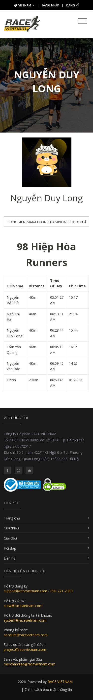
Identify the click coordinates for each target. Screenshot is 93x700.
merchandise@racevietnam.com (29, 664)
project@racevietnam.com (25, 649)
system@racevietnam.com (25, 620)
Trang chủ (12, 518)
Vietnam (26, 5)
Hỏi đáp (10, 548)
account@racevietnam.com (26, 634)
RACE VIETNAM (60, 681)
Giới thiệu (11, 528)
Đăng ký (72, 5)
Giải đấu (10, 538)
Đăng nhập (50, 5)
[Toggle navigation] (82, 21)
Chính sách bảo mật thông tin (48, 689)
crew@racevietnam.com (23, 605)
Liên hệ (9, 558)
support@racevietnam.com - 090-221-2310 (38, 590)
